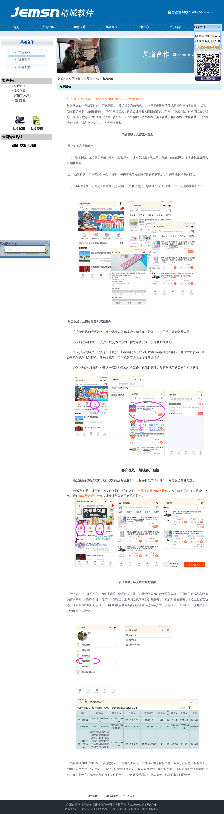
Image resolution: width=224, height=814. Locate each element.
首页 (16, 27)
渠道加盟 (112, 796)
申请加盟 (24, 67)
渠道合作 (111, 27)
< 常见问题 (19, 90)
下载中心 (143, 27)
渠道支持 (24, 59)
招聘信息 (129, 796)
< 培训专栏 (19, 100)
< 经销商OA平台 (22, 95)
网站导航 (152, 804)
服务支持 (79, 27)
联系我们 (95, 796)
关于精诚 (175, 27)
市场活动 (24, 52)
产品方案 (48, 27)
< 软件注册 (19, 86)
